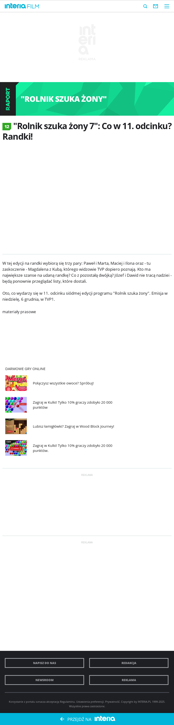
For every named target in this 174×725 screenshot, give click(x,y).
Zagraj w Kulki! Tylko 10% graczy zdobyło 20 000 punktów (72, 405)
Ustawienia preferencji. (90, 701)
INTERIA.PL (144, 701)
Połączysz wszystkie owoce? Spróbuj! (63, 383)
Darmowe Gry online (25, 369)
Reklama (129, 680)
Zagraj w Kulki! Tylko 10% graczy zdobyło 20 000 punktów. (72, 448)
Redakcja (129, 663)
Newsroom (44, 680)
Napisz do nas (44, 663)
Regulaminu (67, 701)
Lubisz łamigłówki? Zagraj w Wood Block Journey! (73, 426)
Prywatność (112, 701)
